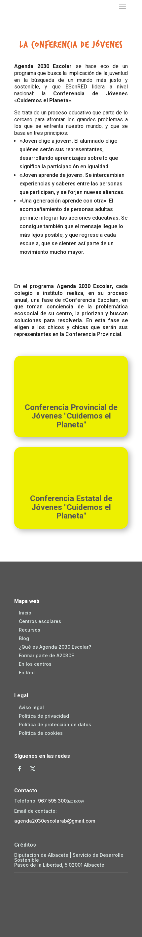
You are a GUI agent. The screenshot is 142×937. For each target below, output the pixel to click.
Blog (24, 638)
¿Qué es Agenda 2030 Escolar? (55, 647)
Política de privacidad (44, 716)
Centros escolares (40, 621)
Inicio (25, 612)
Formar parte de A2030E (46, 655)
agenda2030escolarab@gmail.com (54, 821)
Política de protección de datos (55, 724)
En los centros (35, 664)
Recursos (29, 630)
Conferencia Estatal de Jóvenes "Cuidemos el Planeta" (71, 507)
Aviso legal (31, 707)
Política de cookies (41, 733)
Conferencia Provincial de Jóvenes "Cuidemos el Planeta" (71, 416)
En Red (27, 672)
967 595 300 (52, 801)
